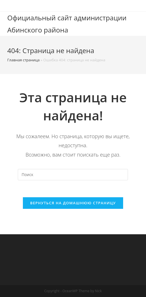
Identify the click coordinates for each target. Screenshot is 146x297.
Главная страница (23, 59)
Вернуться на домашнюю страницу (73, 202)
